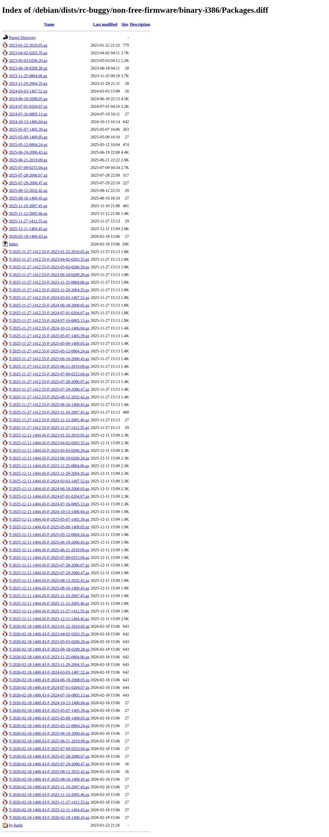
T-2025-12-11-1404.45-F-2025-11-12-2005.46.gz (49, 603)
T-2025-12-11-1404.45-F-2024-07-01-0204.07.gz (49, 496)
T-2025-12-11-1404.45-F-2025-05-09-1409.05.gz (49, 527)
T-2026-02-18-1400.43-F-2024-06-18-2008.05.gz (49, 680)
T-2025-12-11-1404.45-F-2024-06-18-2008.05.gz (49, 489)
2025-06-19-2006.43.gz (28, 152)
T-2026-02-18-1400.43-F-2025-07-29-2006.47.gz (49, 764)
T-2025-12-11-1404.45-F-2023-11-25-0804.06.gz (49, 466)
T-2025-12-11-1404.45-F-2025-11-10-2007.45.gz (49, 596)
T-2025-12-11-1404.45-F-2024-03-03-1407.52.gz (49, 481)
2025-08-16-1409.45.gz (28, 198)
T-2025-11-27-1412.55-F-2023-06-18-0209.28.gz (49, 274)
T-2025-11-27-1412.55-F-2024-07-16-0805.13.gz (49, 320)
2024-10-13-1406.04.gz (28, 122)
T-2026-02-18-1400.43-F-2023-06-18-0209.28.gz (49, 649)
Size (124, 24)
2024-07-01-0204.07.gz (28, 106)
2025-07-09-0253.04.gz (28, 167)
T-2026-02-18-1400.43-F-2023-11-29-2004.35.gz (49, 664)
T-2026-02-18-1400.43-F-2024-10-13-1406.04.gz (49, 703)
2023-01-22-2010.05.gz (28, 45)
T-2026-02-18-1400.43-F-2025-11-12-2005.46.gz (49, 794)
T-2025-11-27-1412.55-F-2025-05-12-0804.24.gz (49, 351)
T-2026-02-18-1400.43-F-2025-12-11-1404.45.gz (49, 810)
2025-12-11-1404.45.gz (28, 229)
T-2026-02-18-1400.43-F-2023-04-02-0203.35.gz (49, 634)
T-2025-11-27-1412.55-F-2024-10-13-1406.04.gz (49, 328)
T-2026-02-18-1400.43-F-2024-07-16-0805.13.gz (49, 695)
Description (140, 24)
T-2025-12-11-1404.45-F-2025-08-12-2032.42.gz (49, 580)
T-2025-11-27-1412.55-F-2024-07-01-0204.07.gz (49, 313)
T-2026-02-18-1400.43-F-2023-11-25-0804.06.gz (49, 657)
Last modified (105, 24)
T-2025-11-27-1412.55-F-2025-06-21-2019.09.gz (49, 366)
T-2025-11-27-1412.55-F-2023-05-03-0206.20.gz (49, 267)
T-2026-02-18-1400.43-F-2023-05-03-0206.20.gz (49, 641)
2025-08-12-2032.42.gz (28, 190)
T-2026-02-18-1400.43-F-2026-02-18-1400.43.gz (49, 817)
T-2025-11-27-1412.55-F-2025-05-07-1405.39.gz (49, 336)
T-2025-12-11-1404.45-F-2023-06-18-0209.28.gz (49, 458)
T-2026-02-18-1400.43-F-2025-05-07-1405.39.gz (49, 710)
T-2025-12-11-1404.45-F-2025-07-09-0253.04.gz (49, 557)
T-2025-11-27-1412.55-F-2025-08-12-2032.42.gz (49, 397)
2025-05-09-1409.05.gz (28, 137)
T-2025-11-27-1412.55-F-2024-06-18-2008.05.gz (49, 305)
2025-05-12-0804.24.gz (28, 144)
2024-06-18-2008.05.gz (28, 99)
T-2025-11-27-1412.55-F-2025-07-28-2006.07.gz (49, 382)
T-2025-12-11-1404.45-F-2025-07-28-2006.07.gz (49, 565)
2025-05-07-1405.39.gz (28, 129)
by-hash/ (16, 825)
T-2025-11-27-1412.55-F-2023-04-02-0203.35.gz (49, 259)
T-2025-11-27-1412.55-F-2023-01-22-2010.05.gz (49, 252)
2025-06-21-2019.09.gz (28, 160)
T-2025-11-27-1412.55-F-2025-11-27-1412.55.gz (49, 427)
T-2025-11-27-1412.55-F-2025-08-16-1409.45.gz (49, 404)
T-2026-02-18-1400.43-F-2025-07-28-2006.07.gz (49, 756)
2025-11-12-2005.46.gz (28, 213)
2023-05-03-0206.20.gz (28, 60)
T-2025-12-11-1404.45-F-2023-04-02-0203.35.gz (49, 443)
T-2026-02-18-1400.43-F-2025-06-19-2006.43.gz (49, 733)
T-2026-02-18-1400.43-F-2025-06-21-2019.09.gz (49, 741)
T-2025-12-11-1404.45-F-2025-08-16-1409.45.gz (49, 588)
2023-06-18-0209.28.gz (28, 68)
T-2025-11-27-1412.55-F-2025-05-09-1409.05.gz (49, 343)
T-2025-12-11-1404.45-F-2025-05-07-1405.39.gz (49, 519)
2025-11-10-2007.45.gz (28, 206)
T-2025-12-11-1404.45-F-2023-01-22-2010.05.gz (49, 435)
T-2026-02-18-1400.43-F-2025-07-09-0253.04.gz (49, 749)
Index (13, 244)
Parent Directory (22, 37)
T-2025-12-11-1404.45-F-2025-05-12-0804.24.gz (49, 534)
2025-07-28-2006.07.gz (28, 175)
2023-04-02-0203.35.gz (28, 53)
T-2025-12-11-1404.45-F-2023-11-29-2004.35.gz (49, 473)
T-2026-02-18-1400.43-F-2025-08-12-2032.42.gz (49, 771)
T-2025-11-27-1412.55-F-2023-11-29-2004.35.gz (49, 290)
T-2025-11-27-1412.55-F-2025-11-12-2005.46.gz (49, 420)
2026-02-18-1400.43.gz (28, 236)
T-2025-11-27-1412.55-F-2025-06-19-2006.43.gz (49, 359)
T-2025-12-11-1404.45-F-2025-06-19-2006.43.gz (49, 542)
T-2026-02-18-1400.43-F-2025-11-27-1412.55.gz (49, 802)
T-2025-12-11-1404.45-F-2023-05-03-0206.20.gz (49, 450)
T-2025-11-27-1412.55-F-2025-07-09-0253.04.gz (49, 374)
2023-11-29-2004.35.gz (28, 83)
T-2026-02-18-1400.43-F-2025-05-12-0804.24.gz (49, 726)
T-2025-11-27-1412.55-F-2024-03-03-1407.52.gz (49, 297)
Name (49, 24)
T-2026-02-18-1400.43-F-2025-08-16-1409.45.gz (49, 779)
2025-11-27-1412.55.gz (28, 221)
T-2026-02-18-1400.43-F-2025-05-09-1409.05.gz (49, 718)
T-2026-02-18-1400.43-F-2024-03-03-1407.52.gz (49, 672)
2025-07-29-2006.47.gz (28, 183)
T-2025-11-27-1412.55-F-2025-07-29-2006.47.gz (49, 389)
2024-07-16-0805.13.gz (28, 114)
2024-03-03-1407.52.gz (28, 91)
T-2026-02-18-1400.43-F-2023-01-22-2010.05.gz (49, 626)
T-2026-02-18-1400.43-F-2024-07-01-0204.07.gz (49, 687)
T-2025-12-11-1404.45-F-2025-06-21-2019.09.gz (49, 550)
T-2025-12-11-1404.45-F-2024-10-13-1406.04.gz (49, 511)
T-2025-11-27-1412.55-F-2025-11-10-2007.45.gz (49, 412)
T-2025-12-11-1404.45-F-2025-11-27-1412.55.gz (49, 611)
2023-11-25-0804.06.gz (28, 76)
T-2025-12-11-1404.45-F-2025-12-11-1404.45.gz (49, 619)
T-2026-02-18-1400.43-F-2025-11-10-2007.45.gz (49, 787)
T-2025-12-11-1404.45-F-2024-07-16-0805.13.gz (49, 504)
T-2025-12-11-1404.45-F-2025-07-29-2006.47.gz (49, 573)
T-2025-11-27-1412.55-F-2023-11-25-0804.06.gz (49, 282)
